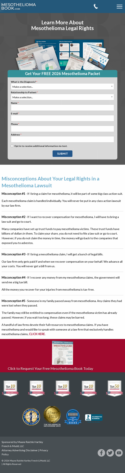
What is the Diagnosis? (23, 82)
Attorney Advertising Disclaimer (20, 450)
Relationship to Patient (23, 92)
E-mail (14, 113)
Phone (14, 124)
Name (14, 103)
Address (15, 135)
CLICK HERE (37, 334)
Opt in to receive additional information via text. (40, 146)
